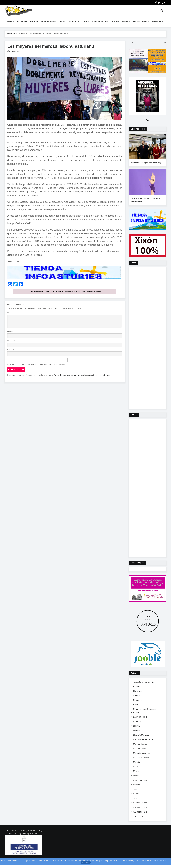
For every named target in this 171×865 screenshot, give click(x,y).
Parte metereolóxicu (142, 784)
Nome (10, 331)
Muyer (22, 34)
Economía (74, 21)
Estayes (134, 677)
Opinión (126, 21)
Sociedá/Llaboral (100, 21)
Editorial (136, 709)
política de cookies (159, 861)
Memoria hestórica (141, 757)
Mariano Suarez (140, 748)
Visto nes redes (138, 129)
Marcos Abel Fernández (143, 744)
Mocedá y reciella (141, 21)
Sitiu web (10, 350)
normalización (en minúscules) (145, 165)
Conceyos (22, 21)
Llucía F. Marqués (141, 739)
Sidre (135, 803)
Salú (135, 793)
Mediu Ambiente (48, 21)
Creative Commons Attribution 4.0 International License (77, 292)
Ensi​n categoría (140, 721)
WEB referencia (140, 816)
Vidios (133, 267)
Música (136, 771)
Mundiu (62, 21)
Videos (134, 419)
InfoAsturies (18, 10)
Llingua (136, 730)
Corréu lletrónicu (14, 340)
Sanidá (136, 798)
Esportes (114, 21)
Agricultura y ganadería (143, 686)
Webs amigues (137, 567)
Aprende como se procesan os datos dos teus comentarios (82, 375)
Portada (10, 21)
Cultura (85, 21)
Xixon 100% (157, 21)
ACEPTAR (85, 862)
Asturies (34, 21)
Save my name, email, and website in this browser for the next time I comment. (37, 364)
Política (136, 789)
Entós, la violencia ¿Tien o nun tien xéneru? (145, 204)
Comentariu (12, 312)
